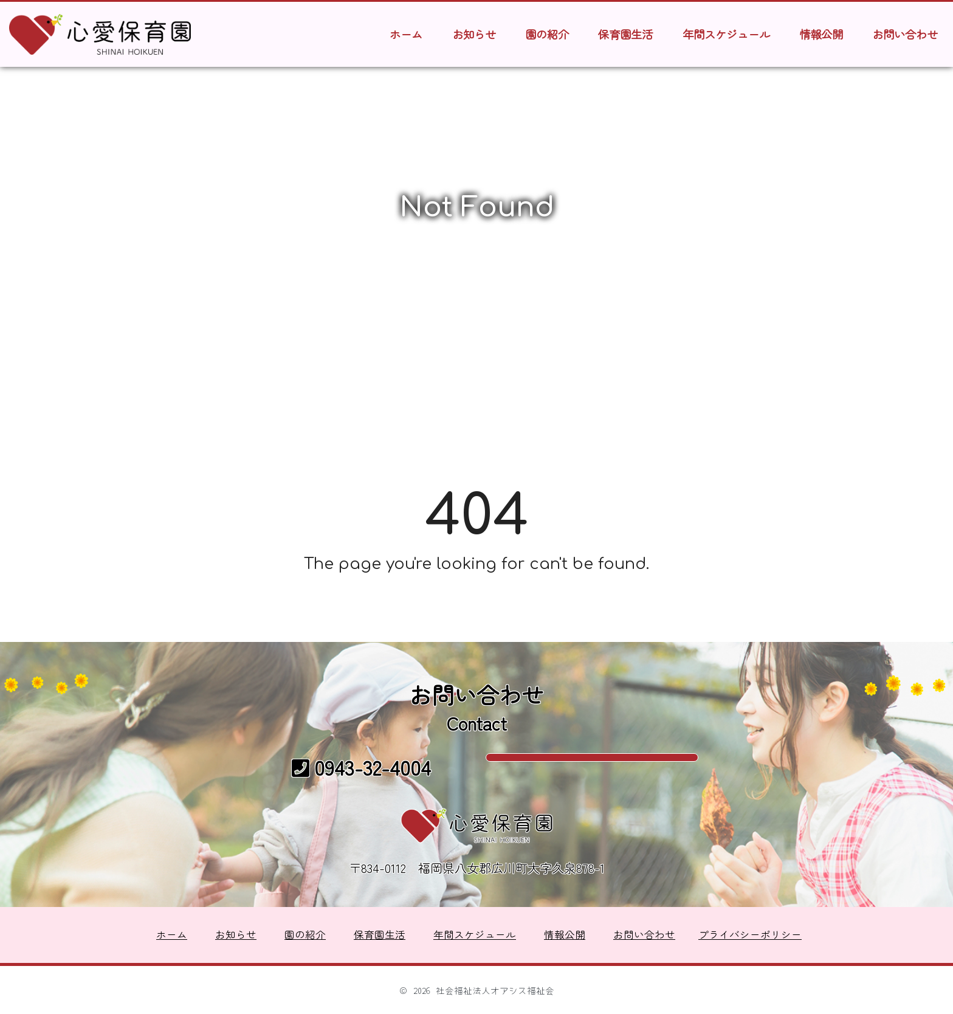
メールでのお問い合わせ (592, 765)
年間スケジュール (726, 34)
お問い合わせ (905, 34)
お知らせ (474, 34)
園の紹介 (547, 34)
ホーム (406, 34)
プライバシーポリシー (750, 934)
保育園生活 (625, 34)
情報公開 (821, 34)
